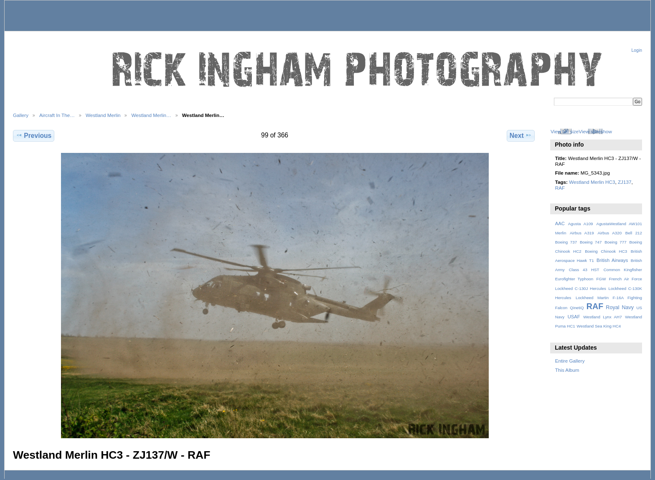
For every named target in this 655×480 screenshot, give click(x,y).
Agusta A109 (580, 223)
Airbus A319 (582, 233)
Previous (33, 135)
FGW (601, 279)
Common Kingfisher (623, 269)
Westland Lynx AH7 (602, 317)
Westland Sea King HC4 (599, 326)
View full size (565, 131)
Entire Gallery (570, 360)
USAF (574, 316)
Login (637, 50)
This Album (567, 370)
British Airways (612, 260)
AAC (560, 223)
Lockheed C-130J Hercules (580, 288)
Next (521, 135)
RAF (560, 187)
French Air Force (625, 279)
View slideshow (595, 131)
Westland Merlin (103, 115)
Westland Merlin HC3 (592, 182)
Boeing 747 (591, 242)
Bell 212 (633, 233)
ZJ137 (624, 182)
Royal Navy (620, 307)
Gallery (20, 115)
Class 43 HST (584, 269)
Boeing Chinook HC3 (606, 251)
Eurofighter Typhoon (574, 279)
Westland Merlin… (151, 115)
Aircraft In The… (57, 115)
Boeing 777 (615, 242)
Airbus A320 (609, 233)
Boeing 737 (566, 242)
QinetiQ (577, 307)
